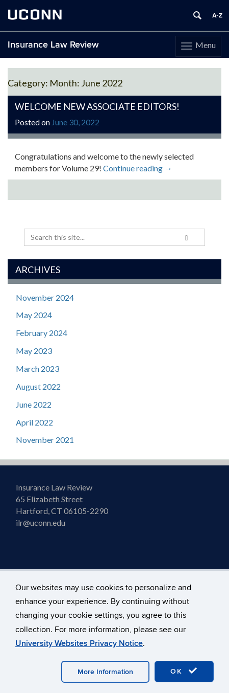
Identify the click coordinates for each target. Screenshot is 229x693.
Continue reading (137, 168)
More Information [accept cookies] (105, 671)
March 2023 (37, 368)
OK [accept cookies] (184, 671)
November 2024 (45, 297)
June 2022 (34, 404)
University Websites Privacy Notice (79, 643)
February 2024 (41, 333)
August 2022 (38, 386)
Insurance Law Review (53, 44)
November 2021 (45, 439)
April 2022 (34, 422)
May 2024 (34, 315)
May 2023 (34, 350)
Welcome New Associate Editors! (97, 106)
